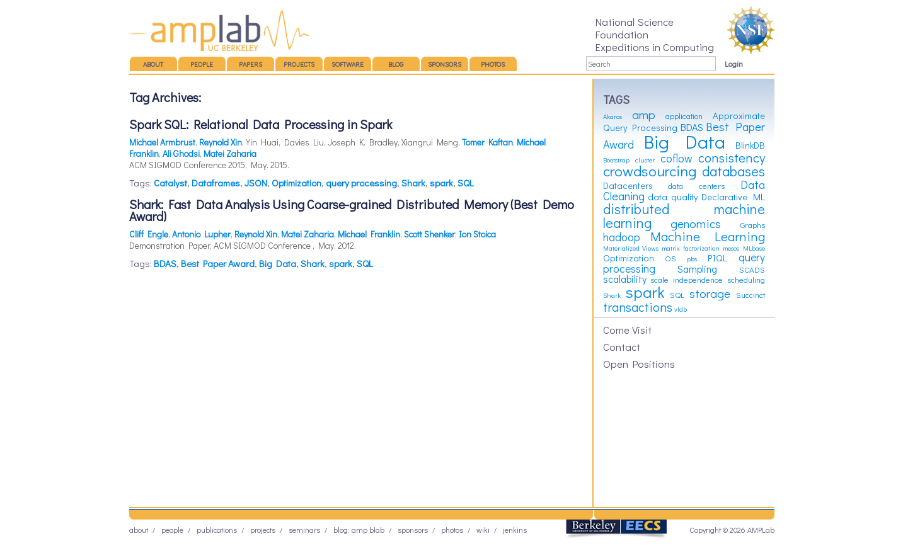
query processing (361, 182)
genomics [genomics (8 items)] (695, 223)
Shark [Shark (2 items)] (612, 295)
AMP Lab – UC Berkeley (219, 30)
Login (734, 64)
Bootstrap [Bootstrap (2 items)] (616, 160)
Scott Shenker (429, 234)
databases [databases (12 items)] (733, 171)
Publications (217, 530)
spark (441, 182)
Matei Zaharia (230, 153)
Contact (621, 346)
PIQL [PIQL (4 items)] (717, 258)
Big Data (277, 263)
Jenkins (515, 530)
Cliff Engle (148, 234)
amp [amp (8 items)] (643, 114)
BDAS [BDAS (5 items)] (692, 127)
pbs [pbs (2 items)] (692, 258)
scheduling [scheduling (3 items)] (746, 280)
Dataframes (216, 182)
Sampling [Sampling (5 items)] (697, 268)
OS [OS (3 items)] (670, 258)
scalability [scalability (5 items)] (625, 278)
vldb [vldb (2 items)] (680, 309)
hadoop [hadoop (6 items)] (621, 237)
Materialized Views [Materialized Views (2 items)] (631, 248)
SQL (465, 182)
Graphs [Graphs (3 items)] (752, 225)
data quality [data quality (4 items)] (673, 197)
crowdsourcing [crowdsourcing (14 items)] (649, 170)
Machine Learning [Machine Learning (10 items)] (707, 236)
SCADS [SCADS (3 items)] (752, 269)
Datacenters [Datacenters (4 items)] (628, 185)
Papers (250, 64)
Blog (395, 64)
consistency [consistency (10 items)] (731, 157)
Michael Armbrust (162, 142)
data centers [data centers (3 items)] (696, 186)
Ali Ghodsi (181, 153)
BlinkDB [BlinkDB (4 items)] (750, 145)
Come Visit (627, 329)
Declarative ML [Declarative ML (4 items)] (733, 197)
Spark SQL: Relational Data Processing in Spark (260, 124)
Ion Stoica (477, 234)
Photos (493, 64)
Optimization (296, 182)
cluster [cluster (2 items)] (645, 160)
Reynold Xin (220, 142)
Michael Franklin (369, 234)
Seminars (304, 530)
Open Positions (639, 363)
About (153, 64)
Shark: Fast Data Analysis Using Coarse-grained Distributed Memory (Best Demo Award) (351, 210)
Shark (413, 182)
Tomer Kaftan (487, 142)
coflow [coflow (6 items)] (676, 158)
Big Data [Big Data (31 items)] (684, 141)
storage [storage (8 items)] (709, 293)
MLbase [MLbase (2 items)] (754, 248)
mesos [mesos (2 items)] (731, 248)
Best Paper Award (218, 263)
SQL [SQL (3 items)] (677, 295)
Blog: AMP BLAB (358, 530)
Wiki (483, 530)
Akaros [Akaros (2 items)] (612, 116)
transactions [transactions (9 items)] (637, 307)
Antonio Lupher (201, 234)
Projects (299, 64)
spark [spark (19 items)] (645, 291)
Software (347, 64)
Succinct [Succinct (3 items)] (750, 295)
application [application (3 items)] (684, 116)
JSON (255, 182)
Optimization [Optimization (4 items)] (628, 258)
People (201, 64)
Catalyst (170, 182)
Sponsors (444, 64)
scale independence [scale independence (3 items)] (686, 280)
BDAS (165, 263)
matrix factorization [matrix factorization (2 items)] (690, 248)
